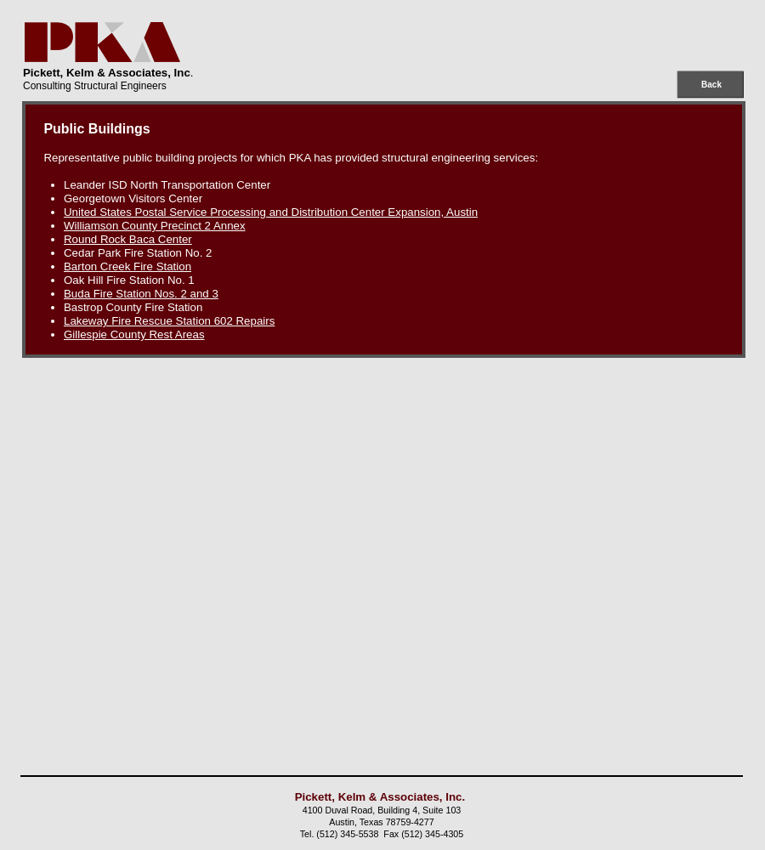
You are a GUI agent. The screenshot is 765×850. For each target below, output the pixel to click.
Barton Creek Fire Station (127, 266)
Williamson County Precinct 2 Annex (155, 225)
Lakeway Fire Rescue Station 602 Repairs (169, 320)
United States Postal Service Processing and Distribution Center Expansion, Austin (271, 212)
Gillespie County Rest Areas (134, 334)
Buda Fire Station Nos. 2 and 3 (141, 293)
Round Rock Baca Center (128, 239)
